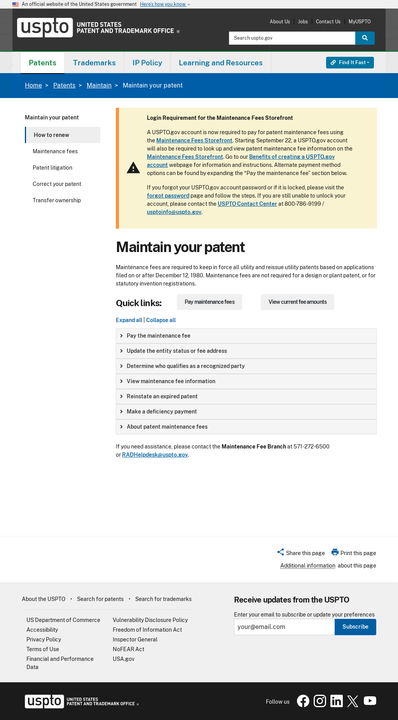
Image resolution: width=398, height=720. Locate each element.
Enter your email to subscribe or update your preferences (304, 615)
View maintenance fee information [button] (167, 381)
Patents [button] (42, 62)
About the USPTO (43, 599)
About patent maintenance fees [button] (164, 427)
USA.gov (123, 659)
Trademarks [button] (94, 62)
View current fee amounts (297, 302)
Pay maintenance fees (209, 302)
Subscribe (355, 627)
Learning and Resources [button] (221, 62)
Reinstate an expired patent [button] (159, 396)
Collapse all (161, 320)
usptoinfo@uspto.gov (174, 212)
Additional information (307, 565)
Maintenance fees (55, 151)
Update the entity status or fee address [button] (173, 351)
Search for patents (100, 599)
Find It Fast (348, 62)
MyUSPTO (360, 22)
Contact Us (328, 22)
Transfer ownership (57, 200)
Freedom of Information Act (147, 630)
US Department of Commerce (63, 620)
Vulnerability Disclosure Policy (150, 620)
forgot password (168, 196)
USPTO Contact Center (247, 204)
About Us (280, 22)
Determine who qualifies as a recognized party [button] (182, 366)
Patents (64, 85)
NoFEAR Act (128, 649)
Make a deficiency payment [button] (158, 411)
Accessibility (42, 630)
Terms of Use (42, 649)
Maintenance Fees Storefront (194, 140)
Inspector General (135, 639)
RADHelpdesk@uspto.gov (155, 455)
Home (33, 85)
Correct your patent (57, 184)
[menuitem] (42, 62)
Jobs (303, 22)
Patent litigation (52, 168)
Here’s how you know (165, 4)
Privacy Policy (43, 639)
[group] (246, 335)
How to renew (51, 135)
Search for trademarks (163, 599)
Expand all (129, 320)
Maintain (99, 85)
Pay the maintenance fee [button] (155, 336)
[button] (300, 554)
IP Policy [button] (147, 62)
